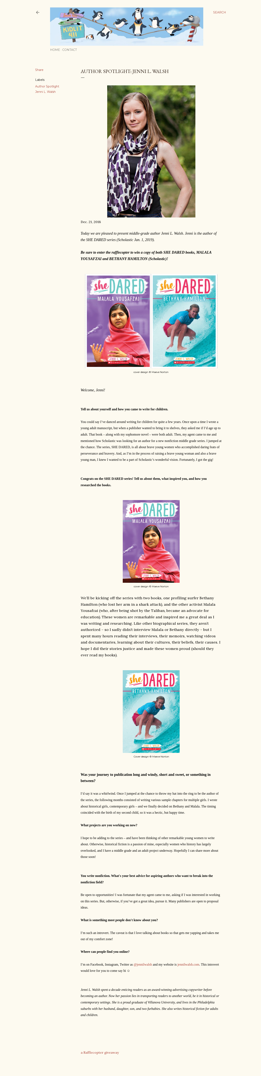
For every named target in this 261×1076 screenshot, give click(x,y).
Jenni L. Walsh (45, 92)
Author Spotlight (47, 86)
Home (55, 50)
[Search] (219, 12)
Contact (69, 50)
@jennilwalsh (143, 964)
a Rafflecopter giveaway (100, 1052)
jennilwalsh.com (188, 964)
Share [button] (39, 70)
